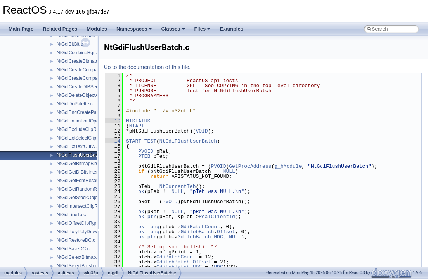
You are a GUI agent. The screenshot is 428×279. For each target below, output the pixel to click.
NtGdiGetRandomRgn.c (81, 189)
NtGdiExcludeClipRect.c (81, 129)
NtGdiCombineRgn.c (78, 52)
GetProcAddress (250, 166)
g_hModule (288, 166)
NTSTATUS (138, 120)
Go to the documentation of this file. (147, 67)
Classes (173, 29)
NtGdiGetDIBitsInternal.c (82, 172)
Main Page (21, 29)
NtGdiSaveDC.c (73, 248)
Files (202, 29)
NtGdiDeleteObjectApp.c (82, 95)
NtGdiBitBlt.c (70, 44)
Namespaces (134, 29)
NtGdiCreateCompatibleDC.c (86, 78)
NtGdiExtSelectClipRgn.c (82, 138)
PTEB (144, 156)
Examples (231, 29)
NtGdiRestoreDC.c (76, 240)
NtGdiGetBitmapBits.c (79, 163)
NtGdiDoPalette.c (75, 104)
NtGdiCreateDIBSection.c (83, 87)
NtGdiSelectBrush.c (77, 266)
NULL (229, 171)
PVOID (145, 151)
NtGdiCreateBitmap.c (79, 61)
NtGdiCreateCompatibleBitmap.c (90, 69)
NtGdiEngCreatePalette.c (83, 112)
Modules (97, 29)
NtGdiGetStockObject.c (81, 197)
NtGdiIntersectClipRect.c (82, 206)
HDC (218, 236)
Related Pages (60, 29)
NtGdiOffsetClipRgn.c (79, 223)
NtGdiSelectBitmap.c (78, 257)
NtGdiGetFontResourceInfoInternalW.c (96, 180)
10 (112, 120)
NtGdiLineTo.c (71, 214)
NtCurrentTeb (177, 186)
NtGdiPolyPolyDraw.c (79, 231)
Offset (226, 231)
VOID (202, 130)
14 (112, 141)
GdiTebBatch (197, 231)
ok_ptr (147, 216)
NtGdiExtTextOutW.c (78, 146)
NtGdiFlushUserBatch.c (81, 155)
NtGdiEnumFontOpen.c (81, 121)
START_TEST (141, 141)
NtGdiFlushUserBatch (188, 141)
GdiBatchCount (200, 226)
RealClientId (217, 216)
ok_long (148, 226)
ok (141, 191)
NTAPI (136, 125)
